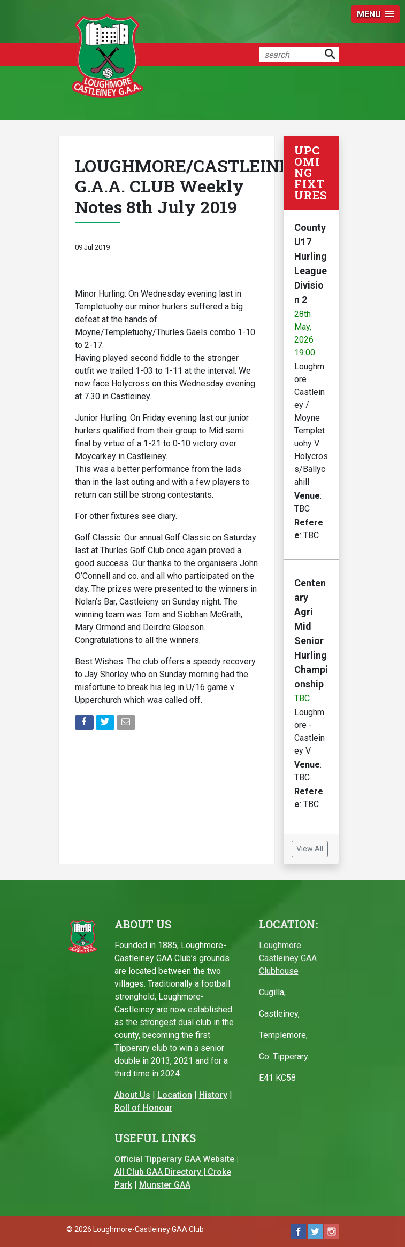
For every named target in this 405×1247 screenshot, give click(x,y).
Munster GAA (164, 1185)
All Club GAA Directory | (161, 1172)
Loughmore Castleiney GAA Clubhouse (288, 958)
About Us (132, 1095)
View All (309, 849)
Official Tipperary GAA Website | (176, 1159)
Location (174, 1095)
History (213, 1095)
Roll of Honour (143, 1108)
